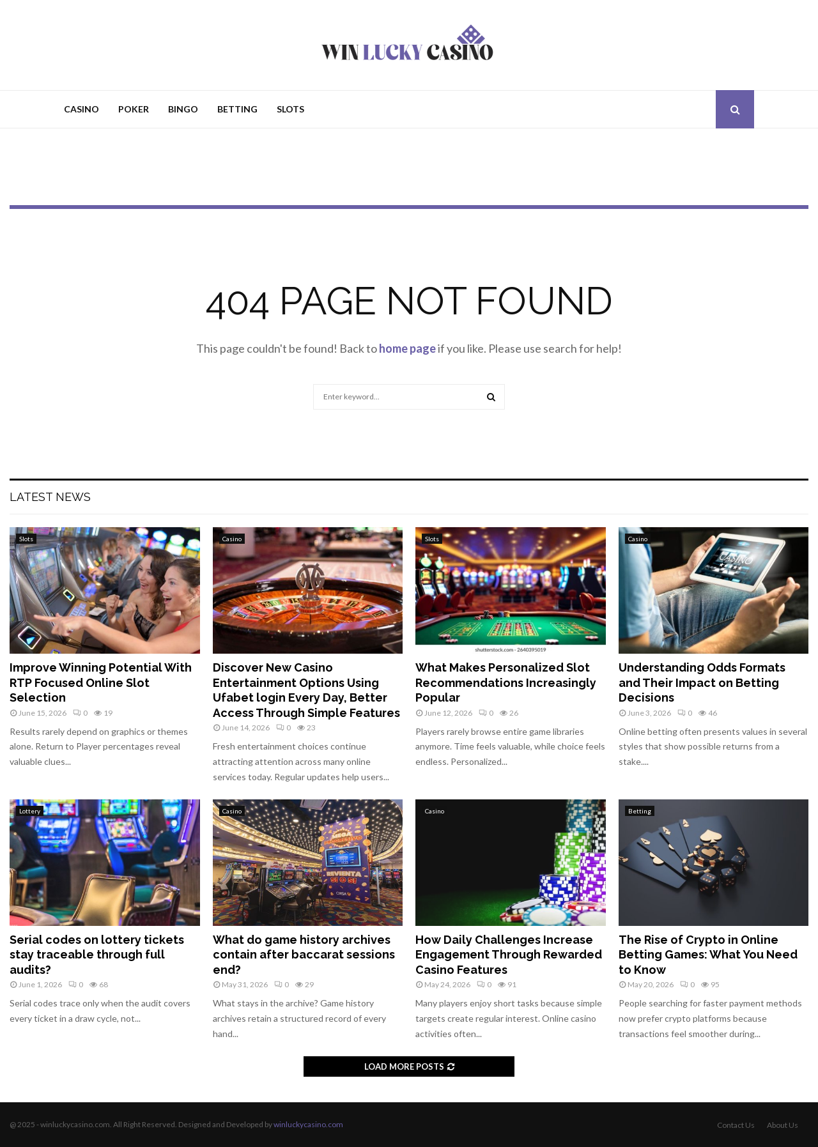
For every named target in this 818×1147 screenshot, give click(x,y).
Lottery (29, 811)
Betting (237, 109)
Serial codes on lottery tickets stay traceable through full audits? (97, 954)
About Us (782, 1125)
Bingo (183, 109)
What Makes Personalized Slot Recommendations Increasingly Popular (505, 682)
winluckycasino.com (308, 1124)
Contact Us (736, 1125)
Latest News (50, 497)
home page (407, 348)
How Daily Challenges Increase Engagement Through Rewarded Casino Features (508, 954)
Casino (81, 109)
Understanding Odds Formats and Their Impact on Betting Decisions (702, 682)
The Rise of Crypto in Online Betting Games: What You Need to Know (708, 954)
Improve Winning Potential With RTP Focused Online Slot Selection (101, 682)
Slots (290, 109)
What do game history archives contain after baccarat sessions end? (304, 954)
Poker (133, 109)
